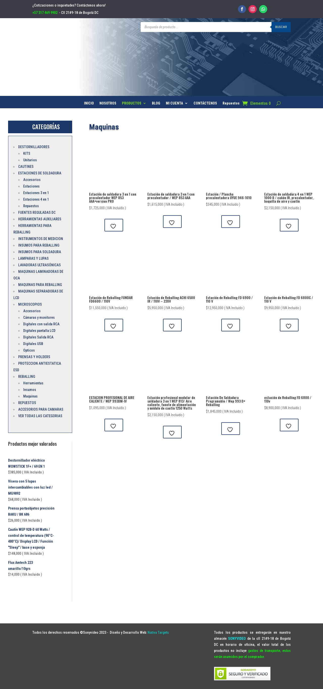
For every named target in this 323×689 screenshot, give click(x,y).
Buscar (281, 27)
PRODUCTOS (131, 103)
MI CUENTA (174, 103)
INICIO (89, 103)
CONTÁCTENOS (205, 103)
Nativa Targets (158, 632)
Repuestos (231, 103)
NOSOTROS (107, 103)
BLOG (156, 103)
